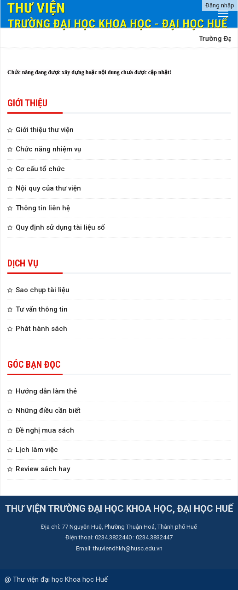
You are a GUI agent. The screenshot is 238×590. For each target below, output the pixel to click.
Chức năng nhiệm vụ (48, 149)
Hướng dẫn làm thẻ (46, 391)
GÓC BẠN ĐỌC (33, 364)
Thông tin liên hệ (43, 208)
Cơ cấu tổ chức (40, 169)
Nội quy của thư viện (48, 188)
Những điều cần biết (48, 410)
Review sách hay (43, 469)
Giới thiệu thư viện (45, 130)
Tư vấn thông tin (42, 309)
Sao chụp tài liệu (43, 290)
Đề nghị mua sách (45, 430)
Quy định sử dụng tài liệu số (60, 227)
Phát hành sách (41, 328)
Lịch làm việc (37, 449)
